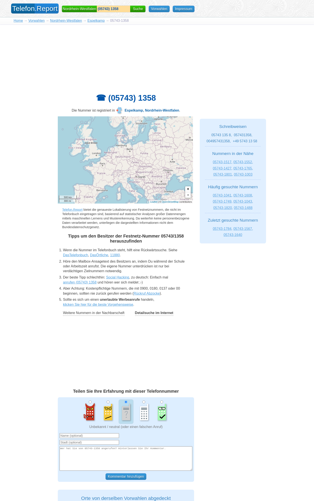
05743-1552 (242, 162)
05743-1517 (222, 162)
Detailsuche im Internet (154, 313)
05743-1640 (233, 235)
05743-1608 (242, 195)
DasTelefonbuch (75, 255)
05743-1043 (242, 201)
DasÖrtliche (99, 255)
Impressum (183, 9)
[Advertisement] (157, 57)
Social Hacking (117, 277)
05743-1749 (222, 201)
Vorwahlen (159, 9)
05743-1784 (222, 229)
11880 (115, 255)
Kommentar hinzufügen (126, 476)
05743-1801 (222, 174)
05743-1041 (222, 195)
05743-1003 (243, 174)
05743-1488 (243, 208)
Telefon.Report (72, 209)
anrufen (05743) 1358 (80, 282)
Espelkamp (96, 20)
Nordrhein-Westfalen (66, 20)
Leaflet (153, 201)
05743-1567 (242, 229)
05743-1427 (222, 168)
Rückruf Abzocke (147, 293)
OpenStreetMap (170, 201)
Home (18, 20)
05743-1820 (222, 208)
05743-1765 (242, 168)
